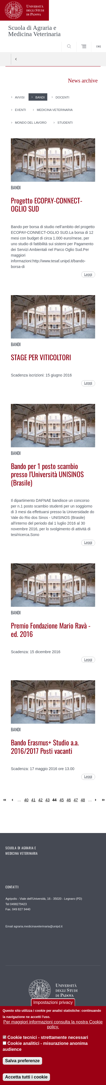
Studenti (65, 122)
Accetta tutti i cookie (26, 1078)
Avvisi (19, 97)
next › (97, 800)
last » (104, 800)
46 (69, 800)
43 (47, 800)
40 (26, 800)
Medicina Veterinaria (55, 109)
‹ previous (12, 800)
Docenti (62, 97)
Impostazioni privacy (53, 1003)
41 (33, 800)
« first (5, 800)
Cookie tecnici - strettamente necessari (47, 1038)
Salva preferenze (22, 1062)
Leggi (88, 274)
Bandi (40, 97)
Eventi (20, 109)
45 (62, 800)
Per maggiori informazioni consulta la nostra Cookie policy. (53, 1025)
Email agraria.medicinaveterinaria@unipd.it (34, 926)
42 (40, 800)
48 (83, 800)
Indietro (16, 59)
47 (76, 800)
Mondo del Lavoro (30, 122)
